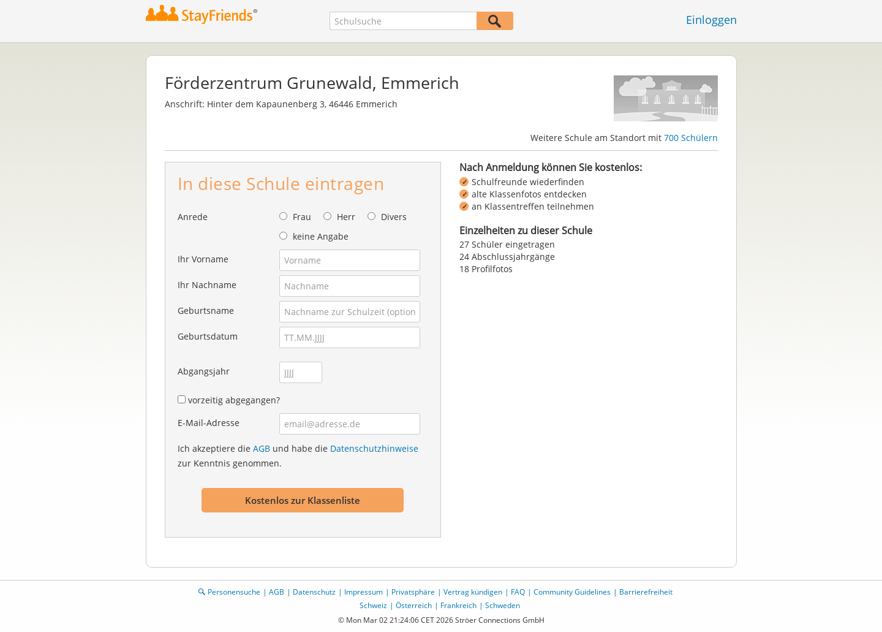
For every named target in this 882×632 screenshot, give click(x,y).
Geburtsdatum (208, 336)
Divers (394, 217)
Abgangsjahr (204, 371)
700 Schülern (691, 137)
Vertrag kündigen (472, 592)
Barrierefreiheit (646, 592)
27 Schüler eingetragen (507, 244)
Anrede (193, 217)
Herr (346, 217)
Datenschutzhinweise (374, 448)
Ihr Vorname (203, 259)
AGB (261, 448)
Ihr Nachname (207, 285)
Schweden (502, 605)
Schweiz (373, 605)
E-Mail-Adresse (208, 422)
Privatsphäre (413, 592)
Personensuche (234, 592)
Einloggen (711, 19)
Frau (302, 217)
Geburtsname (206, 310)
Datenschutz (314, 592)
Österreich (414, 605)
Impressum (363, 592)
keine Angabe (321, 236)
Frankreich (458, 605)
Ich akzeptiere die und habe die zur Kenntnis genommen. (298, 456)
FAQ (518, 592)
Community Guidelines (572, 592)
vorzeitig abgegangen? (234, 400)
